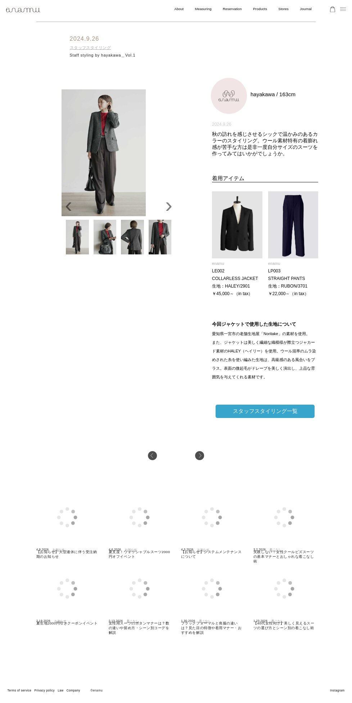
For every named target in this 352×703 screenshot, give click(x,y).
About (179, 9)
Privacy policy (44, 690)
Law (60, 690)
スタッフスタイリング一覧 (265, 411)
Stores (283, 9)
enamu (218, 263)
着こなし (275, 549)
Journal (306, 9)
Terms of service (19, 690)
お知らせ (58, 549)
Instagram (337, 690)
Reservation (232, 9)
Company (73, 690)
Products (260, 9)
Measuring (203, 9)
